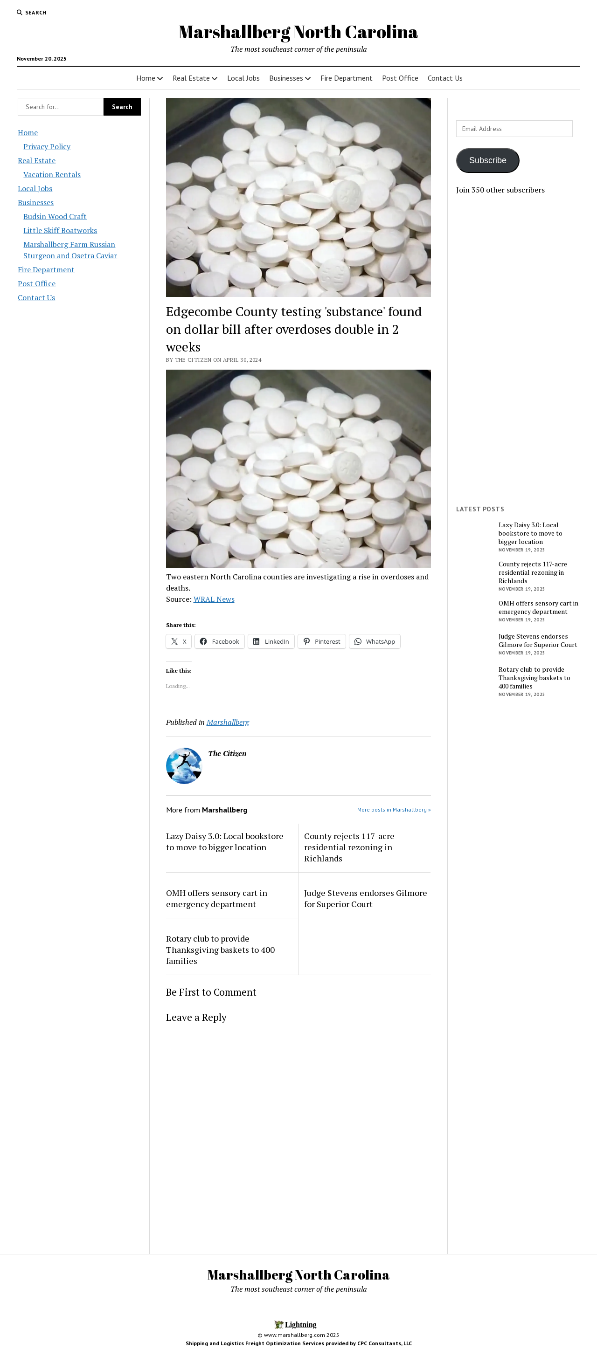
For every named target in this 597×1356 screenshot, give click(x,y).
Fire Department (346, 78)
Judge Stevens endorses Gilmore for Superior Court (365, 898)
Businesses (286, 78)
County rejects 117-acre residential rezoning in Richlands (349, 847)
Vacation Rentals (52, 174)
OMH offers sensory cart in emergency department (216, 898)
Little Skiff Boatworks (60, 230)
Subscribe (488, 160)
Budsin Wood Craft (55, 216)
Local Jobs (243, 78)
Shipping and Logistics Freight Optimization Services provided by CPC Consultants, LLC (299, 1343)
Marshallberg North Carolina (298, 31)
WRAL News (214, 599)
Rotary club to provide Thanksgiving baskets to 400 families (220, 949)
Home (145, 78)
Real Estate (191, 78)
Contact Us (445, 78)
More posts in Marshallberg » (394, 809)
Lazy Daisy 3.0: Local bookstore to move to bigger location (225, 841)
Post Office (400, 78)
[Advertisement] (517, 350)
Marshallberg (228, 722)
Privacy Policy (46, 146)
